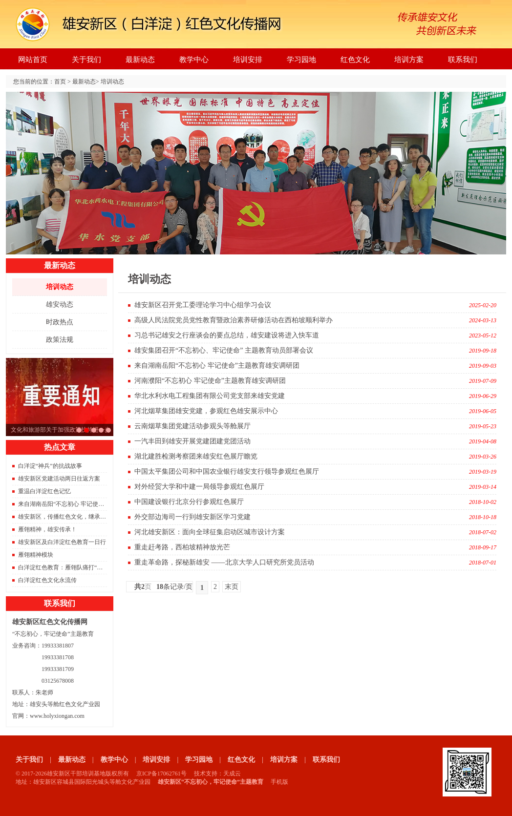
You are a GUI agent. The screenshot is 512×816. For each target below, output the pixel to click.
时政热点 (59, 322)
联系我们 (462, 59)
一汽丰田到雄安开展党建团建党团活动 (192, 441)
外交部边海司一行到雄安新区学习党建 (192, 517)
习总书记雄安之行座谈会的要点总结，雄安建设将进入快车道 (79, 430)
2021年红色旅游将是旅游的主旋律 (93, 430)
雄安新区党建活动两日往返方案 (59, 478)
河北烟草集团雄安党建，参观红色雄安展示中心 (206, 411)
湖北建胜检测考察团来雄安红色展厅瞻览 (195, 456)
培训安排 (247, 59)
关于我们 (86, 59)
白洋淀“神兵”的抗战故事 (50, 465)
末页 (231, 586)
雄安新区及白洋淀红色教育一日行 (62, 542)
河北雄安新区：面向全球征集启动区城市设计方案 (209, 532)
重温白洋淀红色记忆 (44, 491)
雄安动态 (59, 304)
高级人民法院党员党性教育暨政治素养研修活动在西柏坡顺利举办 (233, 320)
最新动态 (140, 59)
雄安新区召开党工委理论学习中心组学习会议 (202, 305)
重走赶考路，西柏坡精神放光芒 (182, 547)
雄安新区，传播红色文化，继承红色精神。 (73, 516)
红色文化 (355, 59)
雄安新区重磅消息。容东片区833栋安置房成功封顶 (101, 430)
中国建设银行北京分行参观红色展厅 (189, 501)
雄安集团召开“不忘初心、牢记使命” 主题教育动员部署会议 (223, 350)
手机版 (279, 781)
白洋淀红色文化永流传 (47, 580)
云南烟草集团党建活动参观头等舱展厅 (192, 426)
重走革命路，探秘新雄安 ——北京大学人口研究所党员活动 (224, 562)
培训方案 (409, 59)
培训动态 (112, 81)
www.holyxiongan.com (57, 715)
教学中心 (194, 59)
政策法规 (59, 339)
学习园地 (301, 59)
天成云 (232, 773)
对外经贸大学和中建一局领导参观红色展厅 (199, 486)
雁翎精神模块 (35, 554)
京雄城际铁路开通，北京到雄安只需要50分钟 (108, 430)
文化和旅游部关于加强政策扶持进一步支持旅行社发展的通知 (86, 430)
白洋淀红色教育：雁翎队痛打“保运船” (67, 567)
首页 (60, 81)
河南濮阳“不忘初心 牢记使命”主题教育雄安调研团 (210, 380)
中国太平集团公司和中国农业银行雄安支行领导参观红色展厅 (226, 471)
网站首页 (32, 59)
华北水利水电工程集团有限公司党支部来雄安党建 (209, 395)
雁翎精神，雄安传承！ (47, 529)
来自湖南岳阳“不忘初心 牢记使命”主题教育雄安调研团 (89, 504)
